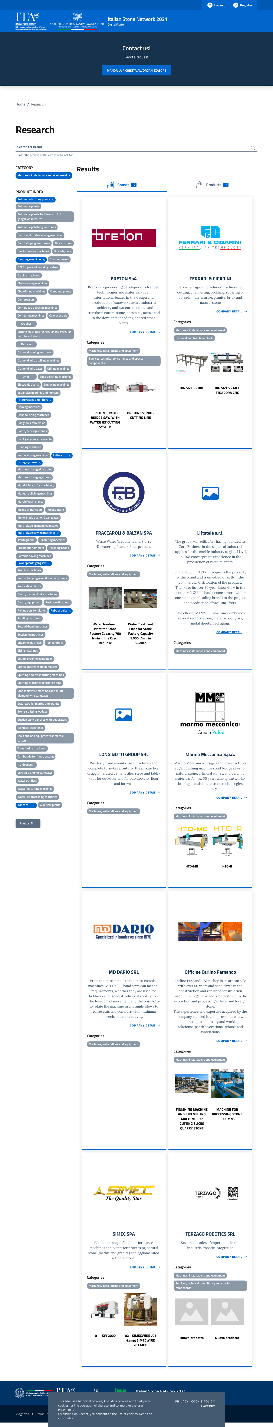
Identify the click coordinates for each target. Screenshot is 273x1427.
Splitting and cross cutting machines (40, 675)
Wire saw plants (50, 805)
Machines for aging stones (34, 478)
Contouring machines (31, 316)
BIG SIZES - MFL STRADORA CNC (227, 392)
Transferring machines (31, 749)
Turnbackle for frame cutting (35, 757)
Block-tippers (62, 252)
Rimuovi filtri (28, 824)
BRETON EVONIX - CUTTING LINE (140, 417)
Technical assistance (30, 728)
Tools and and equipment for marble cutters (40, 738)
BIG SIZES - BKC (192, 389)
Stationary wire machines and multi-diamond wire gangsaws (40, 693)
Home (20, 104)
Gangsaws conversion (31, 423)
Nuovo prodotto (192, 1342)
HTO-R (227, 869)
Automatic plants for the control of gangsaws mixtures (39, 217)
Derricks (26, 345)
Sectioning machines (30, 635)
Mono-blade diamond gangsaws (38, 518)
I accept (208, 1406)
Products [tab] (212, 185)
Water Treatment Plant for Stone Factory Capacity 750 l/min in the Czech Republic (105, 636)
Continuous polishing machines (37, 308)
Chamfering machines (31, 292)
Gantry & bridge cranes (32, 431)
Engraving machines (56, 385)
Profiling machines (29, 571)
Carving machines (28, 276)
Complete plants (60, 292)
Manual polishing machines (35, 494)
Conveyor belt (58, 316)
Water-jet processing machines (37, 797)
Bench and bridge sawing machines (40, 236)
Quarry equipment (29, 603)
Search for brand (31, 147)
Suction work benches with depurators (42, 720)
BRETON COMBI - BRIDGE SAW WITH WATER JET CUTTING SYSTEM (105, 421)
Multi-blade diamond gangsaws (37, 526)
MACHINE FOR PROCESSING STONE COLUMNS (227, 1118)
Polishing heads (59, 549)
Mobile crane (55, 510)
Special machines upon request (37, 667)
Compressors (26, 300)
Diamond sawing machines (34, 353)
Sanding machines (29, 619)
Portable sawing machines (34, 556)
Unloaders (26, 765)
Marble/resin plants (30, 502)
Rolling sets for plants (31, 611)
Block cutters (63, 244)
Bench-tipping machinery (33, 244)
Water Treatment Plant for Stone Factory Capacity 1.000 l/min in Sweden (140, 636)
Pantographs (26, 540)
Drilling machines (58, 369)
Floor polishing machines (33, 415)
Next (164, 400)
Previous (84, 400)
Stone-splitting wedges (32, 712)
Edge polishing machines (55, 377)
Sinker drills (55, 643)
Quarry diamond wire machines (37, 595)
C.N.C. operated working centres (37, 268)
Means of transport (29, 510)
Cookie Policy (203, 1401)
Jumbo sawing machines (33, 456)
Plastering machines (53, 540)
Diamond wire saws (30, 369)
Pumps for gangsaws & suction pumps (42, 579)
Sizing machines (27, 651)
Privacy (182, 1401)
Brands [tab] (121, 185)
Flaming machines (29, 407)
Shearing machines (29, 643)
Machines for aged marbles (34, 470)
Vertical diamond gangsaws (35, 773)
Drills (26, 377)
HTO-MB (191, 869)
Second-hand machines (32, 627)
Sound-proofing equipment (34, 659)
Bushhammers (59, 260)
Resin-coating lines (57, 603)
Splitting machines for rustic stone (39, 683)
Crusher (26, 324)
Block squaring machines (33, 252)
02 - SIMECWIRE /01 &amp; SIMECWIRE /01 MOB (140, 1344)
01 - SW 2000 (105, 1340)
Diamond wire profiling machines (38, 361)
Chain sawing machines (32, 284)
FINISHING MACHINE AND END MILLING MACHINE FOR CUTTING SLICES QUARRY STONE (192, 1123)
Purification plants (29, 587)
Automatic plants (28, 207)
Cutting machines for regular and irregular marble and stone (44, 334)
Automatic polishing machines (36, 228)
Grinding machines (29, 448)
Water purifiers (27, 781)
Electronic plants (28, 385)
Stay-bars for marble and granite (38, 704)
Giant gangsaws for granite (34, 440)
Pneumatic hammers (30, 549)
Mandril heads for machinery (35, 486)
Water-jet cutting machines (34, 789)
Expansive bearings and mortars (38, 393)
